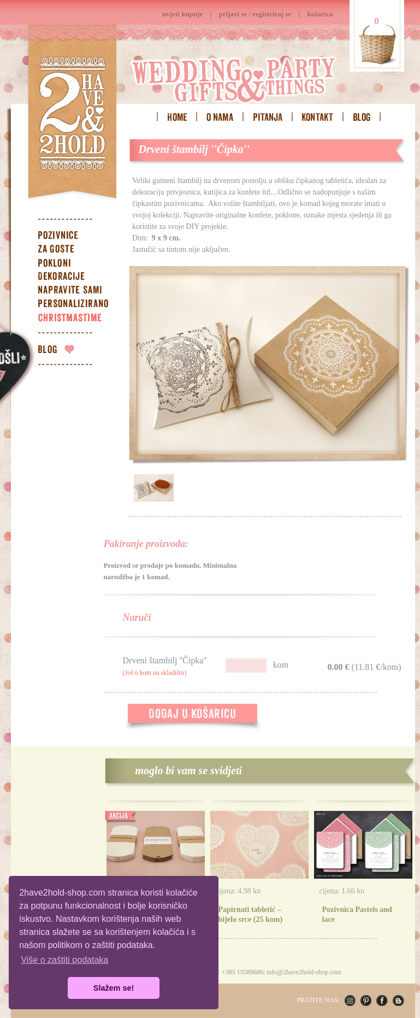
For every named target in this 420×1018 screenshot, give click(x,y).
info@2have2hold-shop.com (304, 972)
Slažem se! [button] (113, 988)
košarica (320, 14)
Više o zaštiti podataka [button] (64, 959)
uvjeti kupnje (182, 14)
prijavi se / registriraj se (255, 14)
